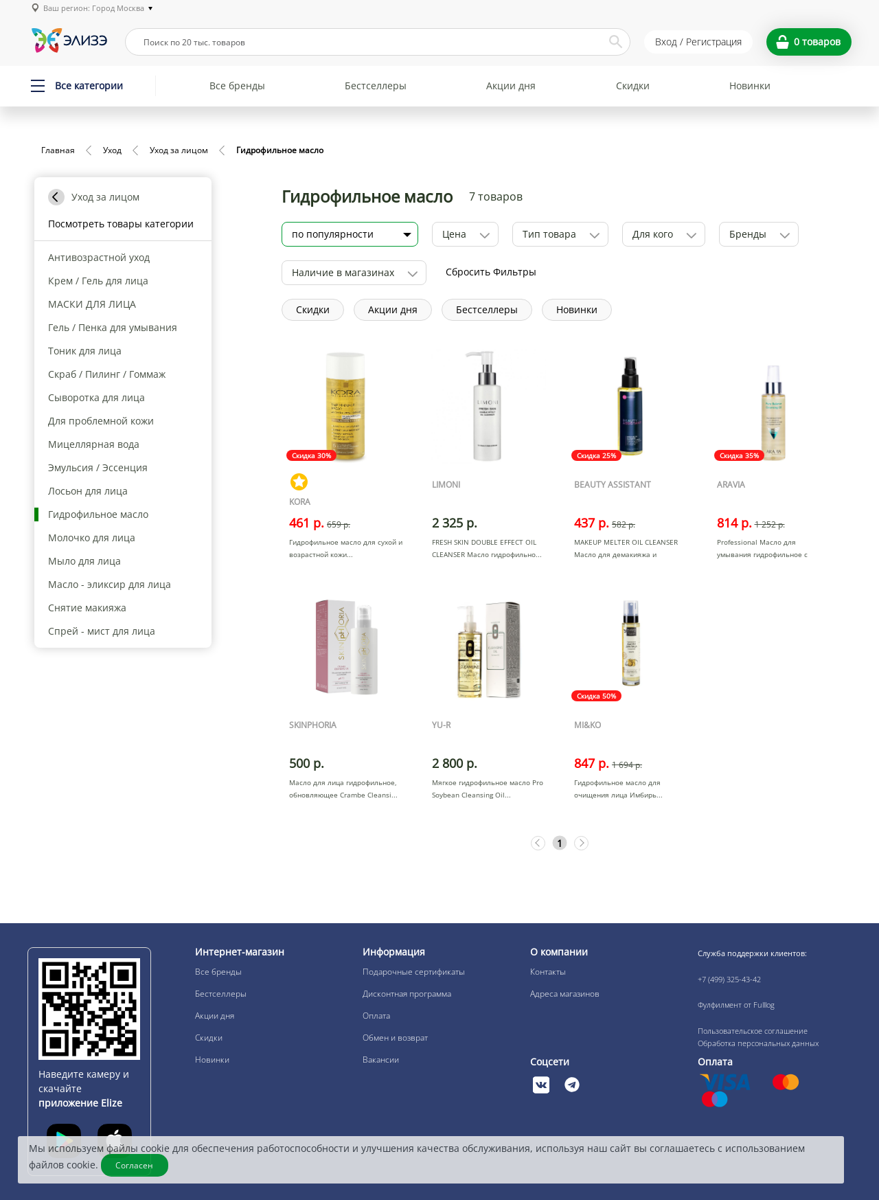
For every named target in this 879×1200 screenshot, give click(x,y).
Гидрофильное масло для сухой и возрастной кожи (345, 548)
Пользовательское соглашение (753, 1031)
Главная (58, 150)
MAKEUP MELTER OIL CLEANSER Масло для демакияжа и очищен (626, 554)
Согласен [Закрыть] (135, 1165)
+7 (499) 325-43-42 (729, 979)
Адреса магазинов (565, 993)
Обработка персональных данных (758, 1043)
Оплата (376, 1015)
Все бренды (237, 85)
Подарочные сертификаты (414, 971)
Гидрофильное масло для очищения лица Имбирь (617, 789)
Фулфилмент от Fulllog (736, 1004)
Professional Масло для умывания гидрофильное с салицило (762, 554)
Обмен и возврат (395, 1037)
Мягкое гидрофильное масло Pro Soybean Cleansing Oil (487, 789)
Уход (112, 150)
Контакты (548, 971)
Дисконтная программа (407, 993)
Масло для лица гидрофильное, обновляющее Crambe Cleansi (343, 789)
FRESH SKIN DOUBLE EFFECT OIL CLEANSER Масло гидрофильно (484, 548)
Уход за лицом (179, 150)
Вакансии (381, 1059)
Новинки (749, 85)
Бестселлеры (376, 85)
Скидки (633, 85)
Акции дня (511, 85)
